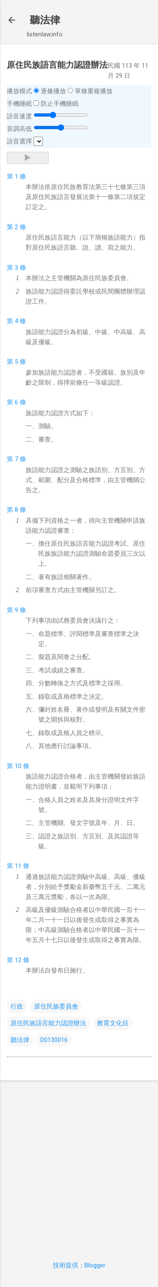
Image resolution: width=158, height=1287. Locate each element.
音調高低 (19, 129)
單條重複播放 (94, 91)
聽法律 (45, 20)
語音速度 (19, 116)
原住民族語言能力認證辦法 (48, 1023)
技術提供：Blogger (79, 1265)
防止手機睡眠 (60, 103)
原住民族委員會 (56, 1006)
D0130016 (54, 1040)
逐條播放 (53, 91)
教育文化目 (113, 1023)
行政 (17, 1006)
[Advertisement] (79, 1165)
